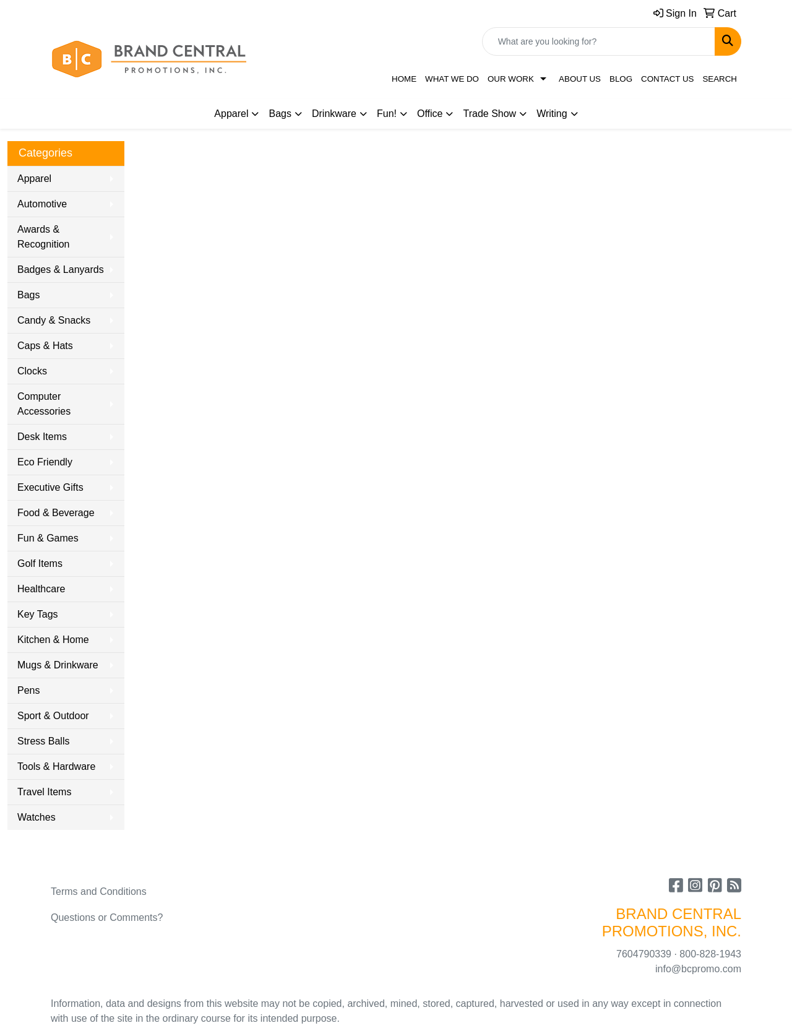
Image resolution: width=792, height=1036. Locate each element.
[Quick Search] (598, 41)
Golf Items (39, 563)
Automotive (42, 204)
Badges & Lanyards (60, 269)
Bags (280, 113)
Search (719, 79)
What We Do (452, 79)
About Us (580, 79)
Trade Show (489, 113)
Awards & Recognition (43, 236)
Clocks (32, 371)
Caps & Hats (45, 345)
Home (404, 79)
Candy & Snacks (53, 320)
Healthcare (41, 589)
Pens (28, 690)
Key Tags (37, 614)
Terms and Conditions (99, 891)
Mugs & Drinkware (57, 665)
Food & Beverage (56, 512)
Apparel (231, 113)
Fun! (387, 113)
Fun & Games (48, 538)
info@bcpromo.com (698, 969)
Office (430, 113)
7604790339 (643, 954)
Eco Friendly (44, 462)
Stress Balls (43, 741)
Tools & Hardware (56, 766)
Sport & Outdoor (53, 715)
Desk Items (42, 436)
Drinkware (334, 113)
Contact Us (667, 79)
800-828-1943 (710, 954)
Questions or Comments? (107, 917)
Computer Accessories (44, 404)
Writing (551, 113)
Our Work (511, 79)
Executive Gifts (50, 487)
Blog (620, 79)
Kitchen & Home (53, 639)
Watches (36, 817)
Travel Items (44, 792)
